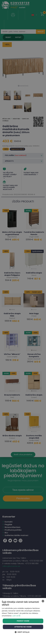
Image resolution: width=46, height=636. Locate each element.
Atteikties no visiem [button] (23, 627)
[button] (23, 632)
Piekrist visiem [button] (23, 621)
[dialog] (23, 318)
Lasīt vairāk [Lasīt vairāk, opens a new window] (16, 616)
